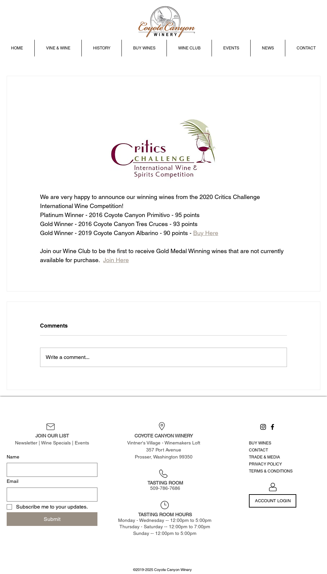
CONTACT (258, 450)
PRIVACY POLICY (265, 464)
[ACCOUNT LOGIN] (272, 501)
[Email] (50, 494)
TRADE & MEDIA (264, 457)
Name (13, 456)
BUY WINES (260, 443)
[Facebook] (272, 427)
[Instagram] (263, 427)
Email (12, 481)
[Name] (50, 469)
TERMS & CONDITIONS (271, 471)
